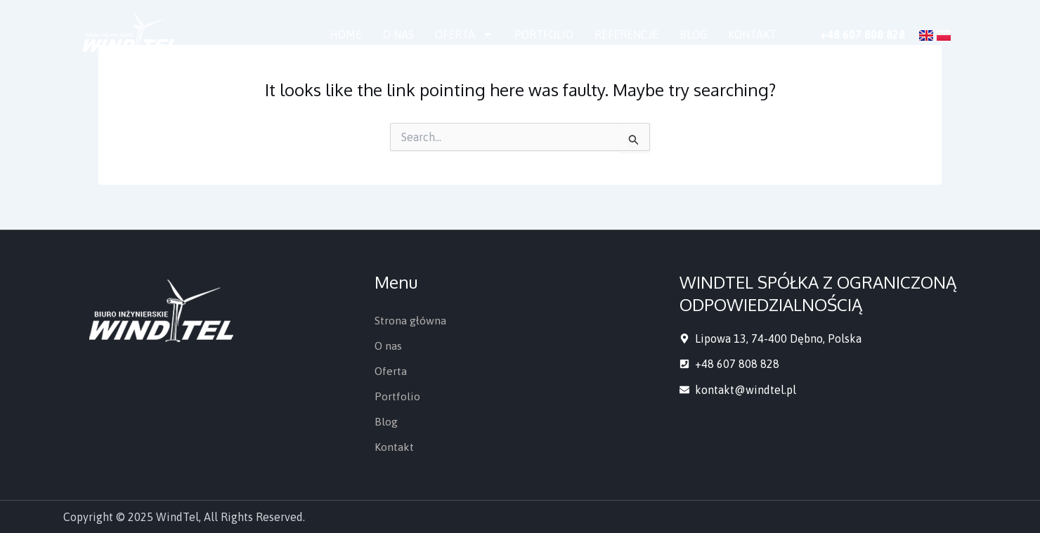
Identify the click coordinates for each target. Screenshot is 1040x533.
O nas (398, 34)
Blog (693, 34)
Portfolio (543, 34)
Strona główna (410, 320)
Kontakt (752, 34)
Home (346, 34)
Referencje (626, 34)
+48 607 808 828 (862, 34)
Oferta (464, 34)
